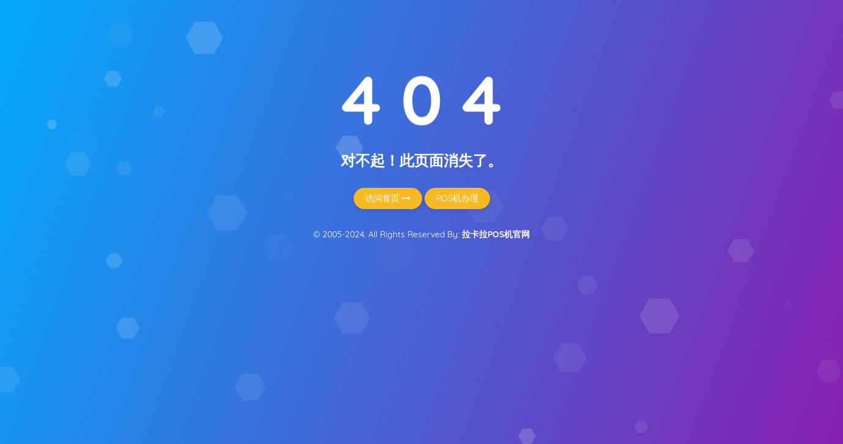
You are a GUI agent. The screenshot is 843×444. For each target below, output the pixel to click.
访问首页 (387, 198)
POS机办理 (457, 198)
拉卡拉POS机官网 (496, 234)
